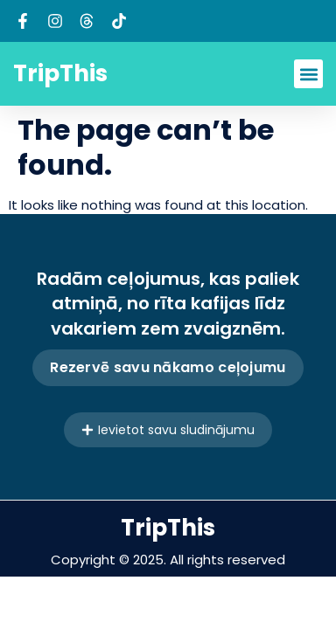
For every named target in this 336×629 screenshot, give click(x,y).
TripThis (60, 73)
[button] (308, 73)
